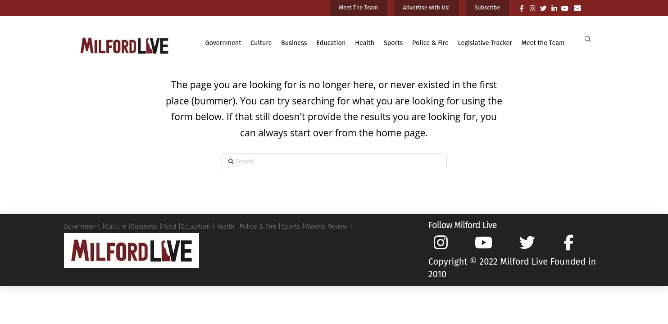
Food (169, 226)
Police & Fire (257, 226)
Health (225, 226)
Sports (290, 226)
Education (195, 226)
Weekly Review (326, 226)
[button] (588, 39)
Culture (115, 226)
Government (82, 226)
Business (144, 226)
